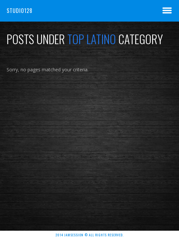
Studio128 (19, 11)
